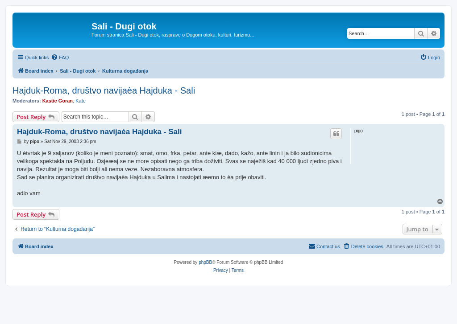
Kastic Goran (57, 100)
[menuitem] (60, 57)
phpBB (205, 262)
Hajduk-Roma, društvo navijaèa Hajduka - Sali (103, 90)
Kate (80, 100)
